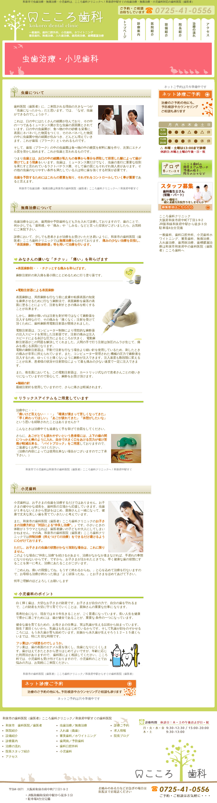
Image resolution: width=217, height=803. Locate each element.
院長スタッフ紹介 (18, 751)
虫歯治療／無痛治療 (73, 725)
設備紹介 (12, 735)
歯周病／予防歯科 (72, 741)
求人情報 (120, 730)
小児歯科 (66, 751)
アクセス (12, 756)
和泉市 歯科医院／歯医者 (24, 725)
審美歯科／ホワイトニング (78, 735)
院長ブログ (121, 735)
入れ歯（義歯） (70, 730)
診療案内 (12, 741)
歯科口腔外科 (69, 746)
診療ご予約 (121, 725)
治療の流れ (13, 746)
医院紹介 (12, 730)
